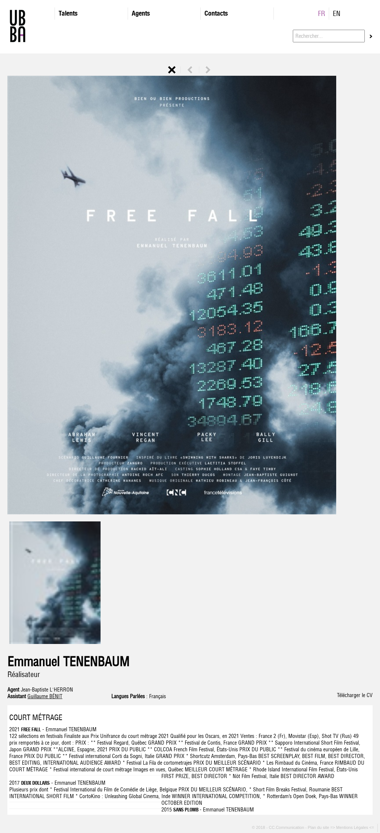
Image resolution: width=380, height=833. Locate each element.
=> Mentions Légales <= (352, 828)
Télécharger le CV (355, 695)
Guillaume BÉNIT (44, 696)
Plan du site (319, 828)
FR (321, 13)
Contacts (216, 13)
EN (336, 13)
